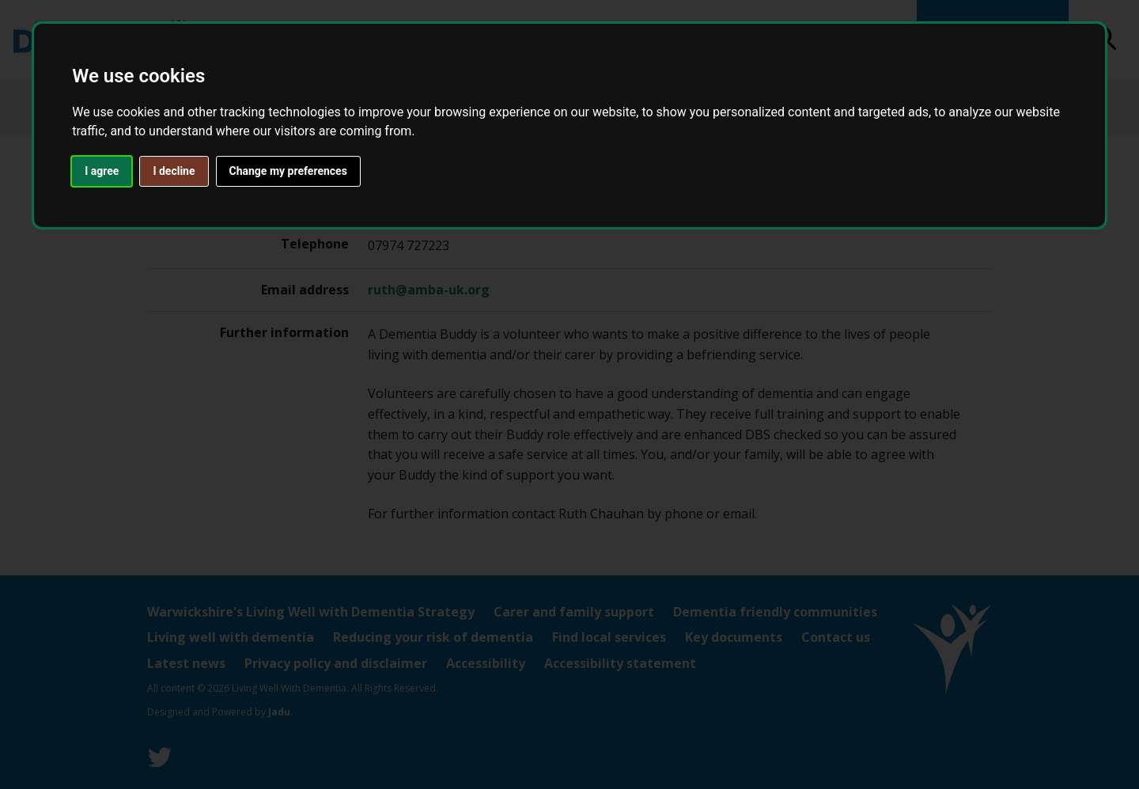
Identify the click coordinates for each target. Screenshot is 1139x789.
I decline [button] (174, 171)
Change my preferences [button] (288, 171)
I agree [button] (102, 171)
